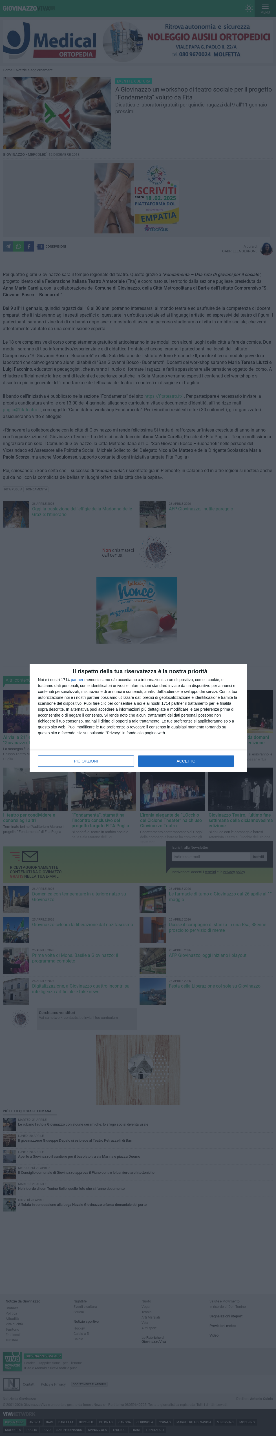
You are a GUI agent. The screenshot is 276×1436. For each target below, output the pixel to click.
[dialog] (138, 718)
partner (77, 680)
